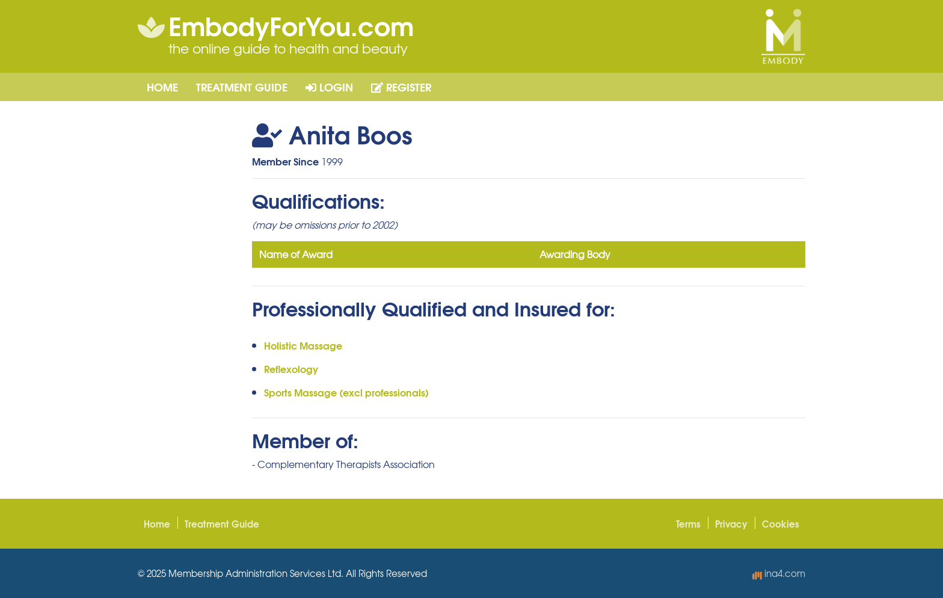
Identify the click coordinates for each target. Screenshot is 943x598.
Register (401, 86)
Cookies (780, 523)
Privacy (731, 523)
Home (162, 86)
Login (329, 86)
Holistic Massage (303, 345)
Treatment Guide (241, 86)
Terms (688, 523)
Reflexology (291, 368)
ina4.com (778, 573)
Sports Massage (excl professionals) (346, 391)
